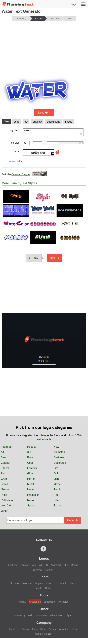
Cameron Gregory (20, 174)
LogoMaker (50, 569)
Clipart (68, 583)
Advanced (14, 161)
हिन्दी (12, 620)
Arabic (63, 551)
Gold (56, 441)
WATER (53, 132)
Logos (44, 526)
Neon (30, 457)
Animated (59, 419)
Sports (31, 473)
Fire (56, 435)
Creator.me (35, 569)
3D (29, 419)
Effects (5, 435)
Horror (31, 446)
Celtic (48, 556)
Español (72, 620)
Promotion (33, 462)
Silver (57, 468)
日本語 (25, 620)
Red (56, 462)
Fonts (44, 544)
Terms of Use (38, 597)
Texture (58, 473)
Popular (31, 414)
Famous (32, 435)
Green (4, 446)
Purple (57, 457)
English (15, 615)
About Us (14, 597)
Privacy (52, 597)
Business (59, 425)
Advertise (64, 597)
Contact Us (42, 601)
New (56, 414)
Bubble (38, 556)
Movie (57, 451)
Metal (30, 451)
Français (55, 615)
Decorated (60, 430)
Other (4, 478)
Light (57, 446)
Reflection (7, 468)
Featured (6, 414)
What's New (56, 583)
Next (43, 112)
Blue (3, 425)
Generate (72, 488)
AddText (22, 569)
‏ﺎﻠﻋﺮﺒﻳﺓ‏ (29, 615)
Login (74, 4)
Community (19, 583)
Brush (73, 551)
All (2, 419)
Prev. (34, 257)
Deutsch (71, 615)
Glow (30, 441)
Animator (63, 569)
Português (40, 620)
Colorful (5, 430)
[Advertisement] (44, 49)
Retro (30, 468)
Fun (3, 441)
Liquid (4, 451)
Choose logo (21, 18)
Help (30, 583)
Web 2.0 (6, 473)
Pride (4, 462)
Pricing (25, 597)
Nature (5, 457)
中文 (42, 615)
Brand (30, 425)
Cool (30, 430)
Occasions (41, 583)
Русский (57, 620)
